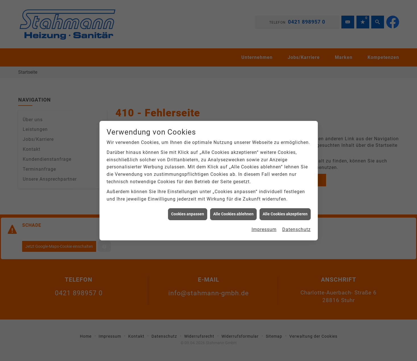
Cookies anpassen (187, 212)
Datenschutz (296, 227)
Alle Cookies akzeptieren (285, 212)
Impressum (264, 227)
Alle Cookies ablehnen (233, 212)
